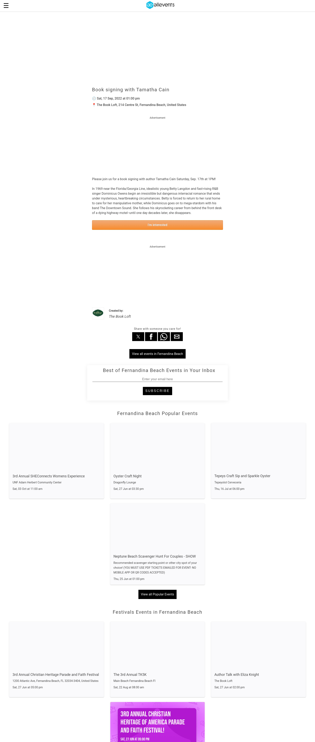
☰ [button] (6, 5)
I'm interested (157, 225)
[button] (138, 336)
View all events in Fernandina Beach (157, 354)
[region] (157, 145)
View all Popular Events (157, 594)
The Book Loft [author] (120, 316)
